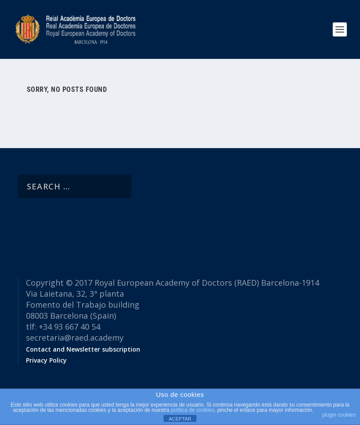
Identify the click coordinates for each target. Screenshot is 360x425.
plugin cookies (339, 415)
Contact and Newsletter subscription (83, 349)
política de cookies (192, 410)
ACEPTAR (180, 418)
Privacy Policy (46, 360)
